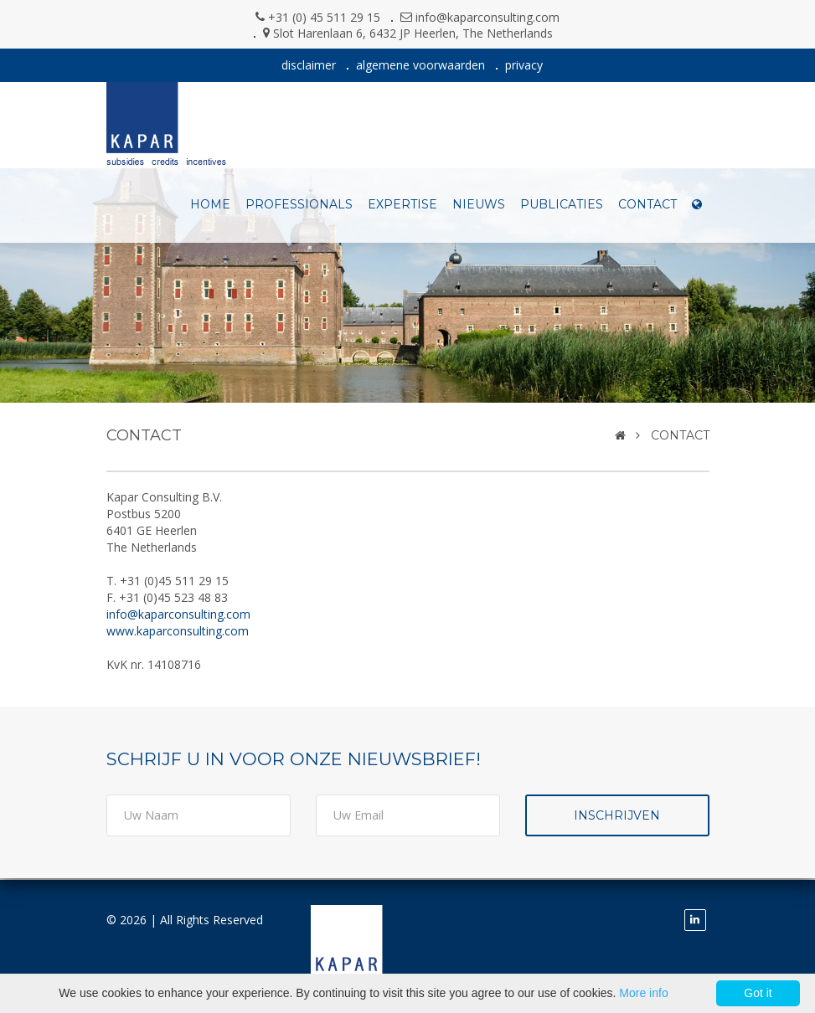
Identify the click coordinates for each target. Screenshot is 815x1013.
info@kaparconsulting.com (487, 17)
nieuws (478, 204)
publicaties (561, 204)
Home (210, 204)
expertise (402, 204)
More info (643, 993)
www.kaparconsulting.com (177, 631)
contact (647, 204)
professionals (299, 204)
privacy (524, 65)
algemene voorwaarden (420, 65)
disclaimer (308, 65)
